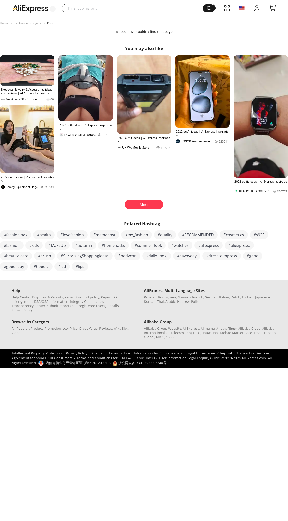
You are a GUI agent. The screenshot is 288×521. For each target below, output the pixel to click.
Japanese (262, 297)
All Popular (20, 328)
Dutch (235, 297)
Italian (224, 297)
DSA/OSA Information (51, 301)
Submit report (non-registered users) (76, 306)
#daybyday (187, 256)
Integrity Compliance (86, 301)
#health (44, 234)
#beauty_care (16, 256)
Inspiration (21, 23)
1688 (170, 337)
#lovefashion (72, 234)
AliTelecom (175, 332)
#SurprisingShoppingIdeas (85, 256)
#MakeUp (57, 245)
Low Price (70, 328)
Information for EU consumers (158, 353)
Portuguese (167, 297)
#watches (180, 245)
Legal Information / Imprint (209, 353)
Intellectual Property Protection (37, 353)
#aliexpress (208, 245)
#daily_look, (156, 256)
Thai (160, 301)
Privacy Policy (76, 353)
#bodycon (127, 256)
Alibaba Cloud (249, 328)
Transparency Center (28, 306)
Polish (196, 301)
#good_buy (14, 266)
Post (50, 23)
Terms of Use (119, 353)
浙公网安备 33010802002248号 (139, 362)
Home (4, 23)
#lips (80, 266)
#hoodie (41, 266)
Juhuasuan (209, 332)
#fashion (12, 245)
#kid (62, 266)
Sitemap (98, 353)
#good (252, 256)
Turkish (248, 297)
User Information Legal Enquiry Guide (189, 358)
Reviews (105, 328)
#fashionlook (15, 234)
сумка (37, 23)
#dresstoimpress (221, 256)
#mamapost (104, 234)
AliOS (160, 337)
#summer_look (148, 245)
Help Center (21, 297)
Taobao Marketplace (235, 332)
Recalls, (114, 306)
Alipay (221, 328)
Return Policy (22, 310)
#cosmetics (233, 234)
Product (36, 328)
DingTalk (192, 332)
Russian (150, 297)
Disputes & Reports (47, 297)
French (197, 297)
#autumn (83, 245)
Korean (150, 301)
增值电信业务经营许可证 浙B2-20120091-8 (78, 362)
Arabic (170, 301)
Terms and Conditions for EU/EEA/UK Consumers (116, 358)
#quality (165, 234)
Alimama (208, 328)
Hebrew (183, 301)
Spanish (184, 297)
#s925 (259, 234)
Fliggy (232, 328)
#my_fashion (136, 234)
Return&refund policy (82, 297)
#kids (34, 245)
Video (16, 332)
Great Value (88, 328)
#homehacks (113, 245)
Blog (125, 328)
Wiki (117, 328)
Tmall (257, 332)
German (211, 297)
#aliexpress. (239, 245)
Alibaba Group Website (162, 328)
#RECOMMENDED (198, 234)
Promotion (52, 328)
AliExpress (191, 328)
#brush (44, 256)
